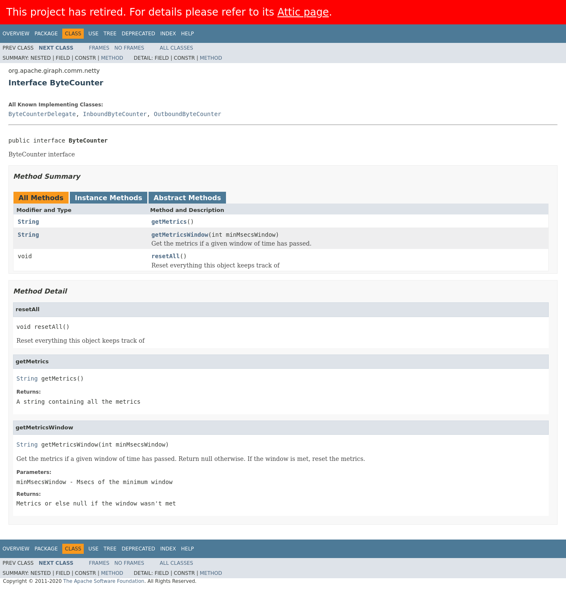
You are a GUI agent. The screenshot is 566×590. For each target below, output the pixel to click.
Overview (16, 34)
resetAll (165, 256)
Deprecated (138, 34)
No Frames (129, 48)
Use (93, 34)
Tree (110, 34)
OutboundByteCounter (187, 114)
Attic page (303, 12)
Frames (99, 48)
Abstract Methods (187, 198)
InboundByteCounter (115, 114)
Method (112, 58)
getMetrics (169, 221)
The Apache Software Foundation (103, 581)
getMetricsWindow (179, 234)
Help (187, 34)
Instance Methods (108, 198)
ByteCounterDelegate (42, 114)
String (28, 221)
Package (46, 34)
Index (168, 34)
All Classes (176, 48)
